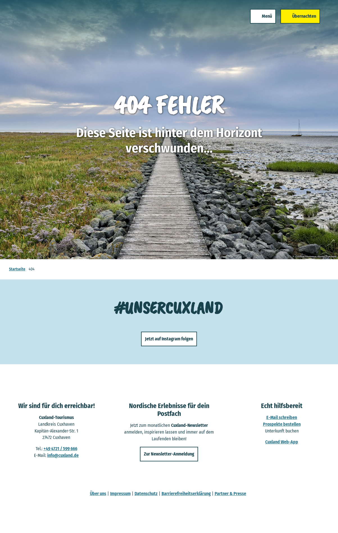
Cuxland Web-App (281, 442)
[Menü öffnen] (263, 16)
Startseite (17, 269)
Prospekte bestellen (282, 424)
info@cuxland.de (63, 455)
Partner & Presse (230, 493)
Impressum (120, 493)
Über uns (98, 493)
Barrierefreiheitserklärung (186, 493)
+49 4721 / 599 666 (60, 448)
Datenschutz (146, 493)
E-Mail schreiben (281, 417)
